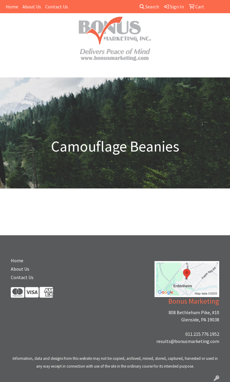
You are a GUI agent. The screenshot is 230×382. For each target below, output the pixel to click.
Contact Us (56, 7)
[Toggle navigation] (9, 71)
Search (149, 7)
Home (12, 7)
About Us (31, 7)
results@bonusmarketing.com (187, 341)
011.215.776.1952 (202, 334)
